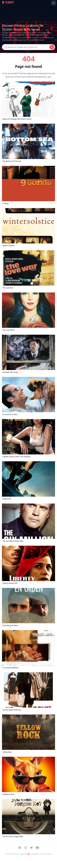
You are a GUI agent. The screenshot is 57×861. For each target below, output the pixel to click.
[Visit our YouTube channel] (37, 847)
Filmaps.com (14, 854)
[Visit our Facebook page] (19, 847)
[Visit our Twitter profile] (31, 847)
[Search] (25, 47)
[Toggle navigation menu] (53, 2)
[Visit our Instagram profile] (25, 847)
